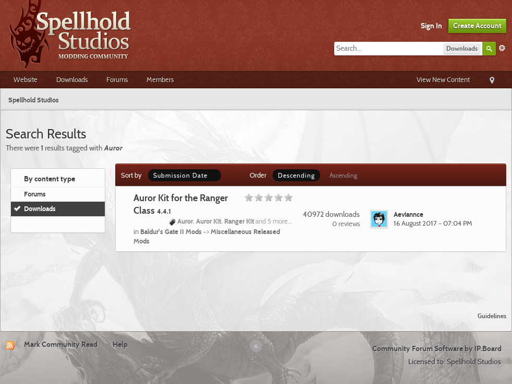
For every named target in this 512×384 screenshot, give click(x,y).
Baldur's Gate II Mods (171, 231)
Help (120, 344)
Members (160, 79)
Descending (296, 175)
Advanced (502, 48)
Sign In (431, 25)
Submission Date (184, 175)
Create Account (477, 25)
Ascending (343, 175)
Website (26, 79)
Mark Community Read (60, 344)
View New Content (443, 79)
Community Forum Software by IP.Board (437, 348)
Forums (117, 79)
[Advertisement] (256, 275)
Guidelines (492, 316)
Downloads (72, 79)
